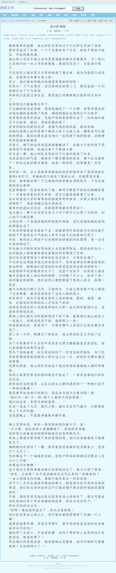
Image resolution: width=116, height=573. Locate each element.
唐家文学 (7, 8)
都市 (41, 15)
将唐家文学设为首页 (8, 2)
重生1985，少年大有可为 (19, 35)
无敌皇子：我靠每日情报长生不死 (55, 39)
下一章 (65, 31)
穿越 (49, 15)
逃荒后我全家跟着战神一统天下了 (26, 21)
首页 (4, 15)
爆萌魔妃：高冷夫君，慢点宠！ (85, 35)
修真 (33, 15)
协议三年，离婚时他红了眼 (34, 39)
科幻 (66, 15)
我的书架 (14, 15)
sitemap (58, 564)
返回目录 (57, 31)
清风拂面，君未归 (18, 39)
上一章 (49, 31)
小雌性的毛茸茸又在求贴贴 (56, 35)
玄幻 (25, 15)
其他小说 (11, 21)
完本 (93, 15)
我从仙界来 (70, 35)
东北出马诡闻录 (41, 35)
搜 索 (78, 8)
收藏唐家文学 (23, 2)
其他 (74, 15)
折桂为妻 (31, 35)
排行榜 (83, 15)
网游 (58, 15)
